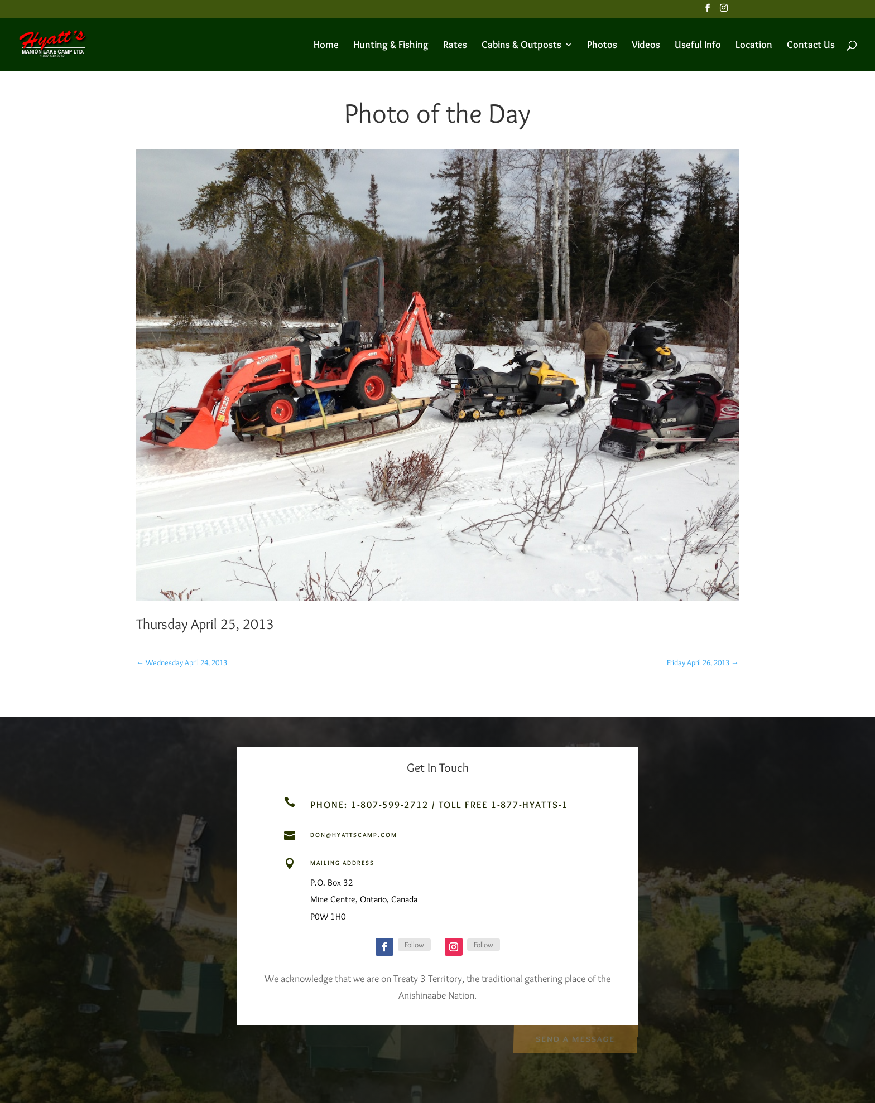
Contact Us (811, 46)
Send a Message (575, 1038)
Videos (646, 46)
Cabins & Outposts (521, 46)
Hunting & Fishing (391, 46)
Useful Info (698, 46)
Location (753, 46)
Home (326, 46)
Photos (602, 46)
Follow (414, 945)
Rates (455, 46)
